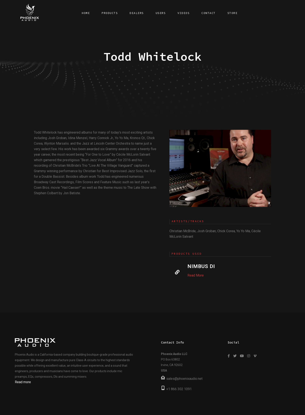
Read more (23, 382)
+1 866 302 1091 (179, 389)
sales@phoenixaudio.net (184, 379)
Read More (195, 275)
